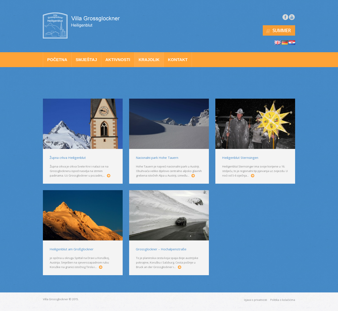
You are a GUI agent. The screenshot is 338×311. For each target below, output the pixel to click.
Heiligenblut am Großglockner (72, 249)
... (108, 175)
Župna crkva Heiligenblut (68, 157)
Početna (57, 59)
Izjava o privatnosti (255, 300)
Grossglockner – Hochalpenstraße (161, 249)
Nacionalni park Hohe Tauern (157, 157)
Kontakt (178, 59)
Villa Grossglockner (55, 299)
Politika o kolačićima (282, 300)
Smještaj (86, 59)
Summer (281, 30)
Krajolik (149, 59)
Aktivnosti (117, 59)
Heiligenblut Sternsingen (240, 157)
